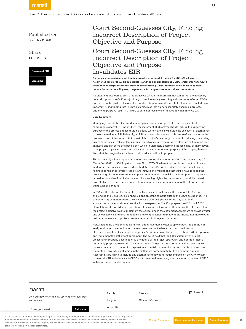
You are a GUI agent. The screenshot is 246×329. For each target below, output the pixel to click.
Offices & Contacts (150, 300)
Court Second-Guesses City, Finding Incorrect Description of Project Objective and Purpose (109, 14)
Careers (143, 293)
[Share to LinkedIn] (40, 58)
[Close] (241, 321)
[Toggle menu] (56, 5)
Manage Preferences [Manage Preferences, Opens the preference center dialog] (159, 321)
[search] (214, 5)
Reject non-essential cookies (189, 321)
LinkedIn (196, 292)
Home (32, 14)
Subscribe (37, 80)
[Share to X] (47, 58)
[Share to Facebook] (32, 58)
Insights (46, 14)
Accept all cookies (219, 321)
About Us (112, 307)
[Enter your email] (50, 309)
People (111, 293)
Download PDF (40, 71)
